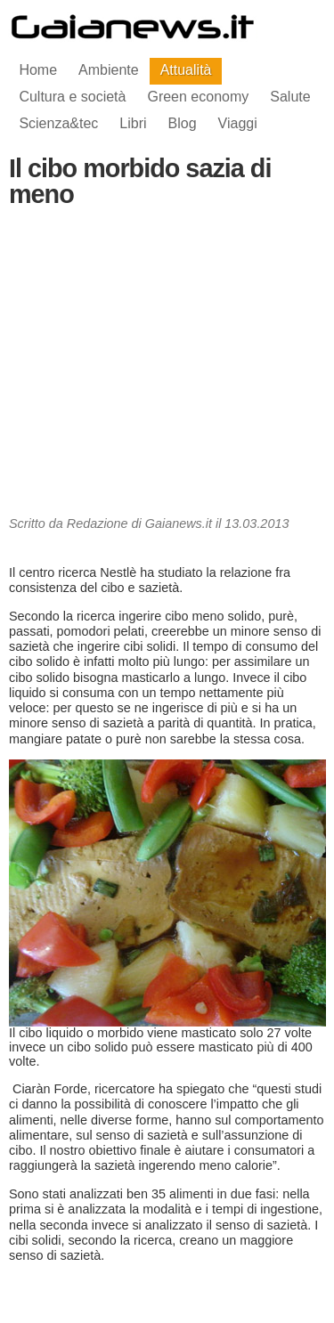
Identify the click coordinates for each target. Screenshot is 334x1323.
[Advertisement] (167, 366)
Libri (132, 123)
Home (38, 69)
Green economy (197, 96)
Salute (290, 96)
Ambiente (108, 69)
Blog (182, 123)
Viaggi (237, 123)
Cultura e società (72, 96)
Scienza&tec (58, 123)
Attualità (186, 69)
